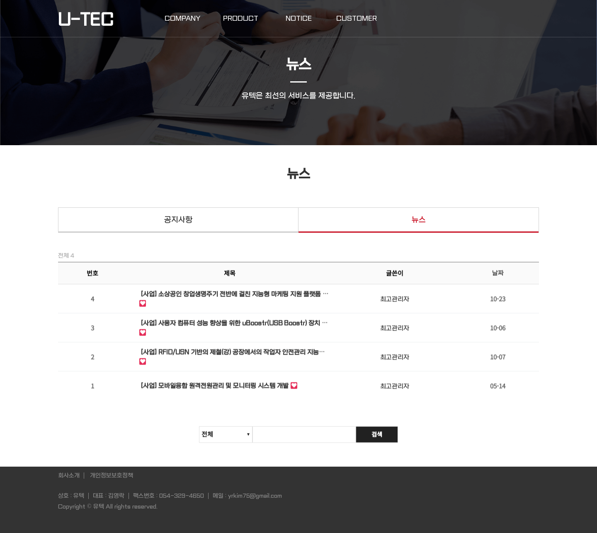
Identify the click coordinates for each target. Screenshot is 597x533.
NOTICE (299, 18)
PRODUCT (240, 18)
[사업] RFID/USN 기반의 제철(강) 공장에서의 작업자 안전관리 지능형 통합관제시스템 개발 (233, 354)
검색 (376, 437)
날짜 (498, 274)
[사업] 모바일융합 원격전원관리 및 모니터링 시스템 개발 (215, 387)
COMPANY (183, 18)
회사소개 (69, 475)
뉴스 (419, 220)
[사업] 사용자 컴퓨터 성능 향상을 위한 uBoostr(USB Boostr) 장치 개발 (234, 325)
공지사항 (178, 220)
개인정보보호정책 (111, 475)
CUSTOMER (356, 18)
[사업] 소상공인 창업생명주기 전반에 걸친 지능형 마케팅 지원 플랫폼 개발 (234, 296)
